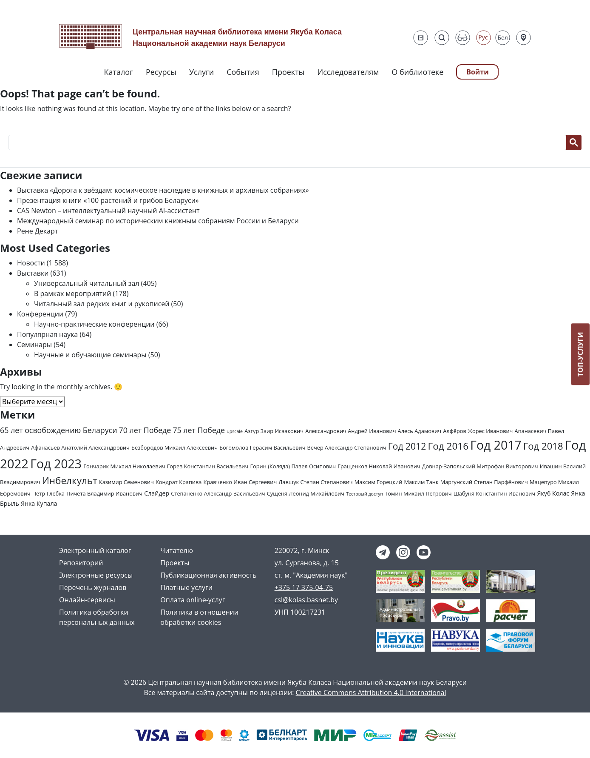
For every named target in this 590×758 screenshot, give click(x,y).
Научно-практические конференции (94, 324)
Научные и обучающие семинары (90, 354)
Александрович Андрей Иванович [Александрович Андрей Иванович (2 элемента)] (350, 431)
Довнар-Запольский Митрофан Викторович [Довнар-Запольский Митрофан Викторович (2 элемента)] (480, 466)
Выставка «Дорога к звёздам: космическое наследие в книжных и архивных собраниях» (163, 190)
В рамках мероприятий (72, 293)
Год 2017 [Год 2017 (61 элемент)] (495, 445)
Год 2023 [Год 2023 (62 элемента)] (56, 464)
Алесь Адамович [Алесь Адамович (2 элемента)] (420, 431)
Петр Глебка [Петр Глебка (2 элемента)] (48, 493)
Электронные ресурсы (96, 575)
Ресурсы (161, 72)
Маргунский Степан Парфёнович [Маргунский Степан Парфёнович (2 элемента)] (484, 482)
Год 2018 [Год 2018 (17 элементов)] (543, 445)
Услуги (201, 72)
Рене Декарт (37, 231)
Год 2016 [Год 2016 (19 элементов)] (448, 446)
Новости (31, 263)
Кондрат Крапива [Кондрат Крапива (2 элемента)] (179, 482)
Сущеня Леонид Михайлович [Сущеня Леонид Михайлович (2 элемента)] (305, 493)
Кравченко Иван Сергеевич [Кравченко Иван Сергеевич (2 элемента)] (240, 482)
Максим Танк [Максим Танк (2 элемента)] (421, 482)
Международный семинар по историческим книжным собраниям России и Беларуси (158, 220)
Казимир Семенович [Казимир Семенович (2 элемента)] (126, 482)
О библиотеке (417, 72)
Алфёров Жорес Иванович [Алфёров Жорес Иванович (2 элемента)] (478, 431)
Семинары (34, 344)
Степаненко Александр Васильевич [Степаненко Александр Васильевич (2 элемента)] (218, 493)
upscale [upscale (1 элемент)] (235, 431)
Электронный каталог (95, 550)
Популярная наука (47, 334)
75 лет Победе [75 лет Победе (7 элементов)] (199, 430)
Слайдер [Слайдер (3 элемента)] (156, 493)
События (243, 72)
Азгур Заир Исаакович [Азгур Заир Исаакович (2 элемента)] (274, 431)
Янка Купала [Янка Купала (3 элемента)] (39, 503)
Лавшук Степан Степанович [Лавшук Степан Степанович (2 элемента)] (315, 482)
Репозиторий (81, 562)
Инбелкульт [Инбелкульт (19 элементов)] (69, 480)
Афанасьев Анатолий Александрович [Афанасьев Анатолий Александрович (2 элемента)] (80, 447)
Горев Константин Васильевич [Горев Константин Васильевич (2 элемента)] (208, 466)
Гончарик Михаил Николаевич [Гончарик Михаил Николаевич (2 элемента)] (124, 466)
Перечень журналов (92, 587)
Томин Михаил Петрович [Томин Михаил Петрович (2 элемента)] (418, 493)
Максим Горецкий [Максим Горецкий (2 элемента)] (378, 482)
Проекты (288, 72)
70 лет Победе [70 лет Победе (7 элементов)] (145, 430)
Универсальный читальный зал (86, 283)
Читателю (176, 550)
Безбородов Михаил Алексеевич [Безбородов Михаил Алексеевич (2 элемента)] (174, 447)
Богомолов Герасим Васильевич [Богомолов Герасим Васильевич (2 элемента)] (262, 447)
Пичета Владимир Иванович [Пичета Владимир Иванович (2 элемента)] (104, 493)
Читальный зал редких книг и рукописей (101, 303)
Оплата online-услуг (192, 599)
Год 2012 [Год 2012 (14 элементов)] (407, 446)
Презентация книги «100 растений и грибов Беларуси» (108, 200)
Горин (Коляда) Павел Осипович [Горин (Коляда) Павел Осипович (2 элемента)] (293, 466)
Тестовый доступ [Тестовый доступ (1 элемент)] (364, 494)
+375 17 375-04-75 (304, 587)
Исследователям (348, 72)
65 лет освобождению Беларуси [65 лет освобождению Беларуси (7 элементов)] (58, 430)
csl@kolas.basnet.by (306, 599)
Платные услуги (186, 587)
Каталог (118, 72)
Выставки (32, 273)
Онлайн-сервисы (87, 599)
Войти (477, 72)
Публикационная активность (208, 575)
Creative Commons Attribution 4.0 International (371, 692)
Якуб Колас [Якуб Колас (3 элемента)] (553, 493)
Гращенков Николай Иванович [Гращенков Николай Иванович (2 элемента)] (379, 466)
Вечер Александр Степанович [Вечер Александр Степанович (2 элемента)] (346, 447)
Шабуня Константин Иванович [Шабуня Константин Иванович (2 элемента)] (495, 493)
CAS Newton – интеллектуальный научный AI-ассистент (108, 210)
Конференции (40, 314)
